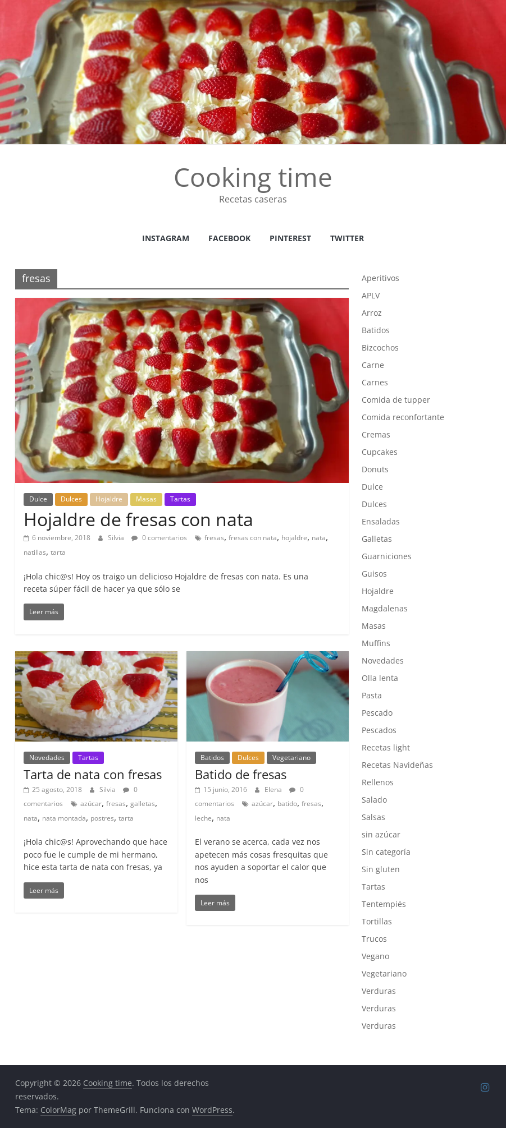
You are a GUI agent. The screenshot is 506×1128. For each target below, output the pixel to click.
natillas (35, 552)
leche (203, 818)
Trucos (374, 938)
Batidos (212, 757)
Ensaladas (381, 521)
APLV (371, 295)
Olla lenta (380, 678)
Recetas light (386, 747)
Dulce (38, 499)
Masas (146, 499)
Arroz (372, 312)
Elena (274, 789)
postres (102, 818)
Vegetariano (291, 757)
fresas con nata (253, 537)
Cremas (376, 434)
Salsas (373, 817)
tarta (58, 552)
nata (319, 537)
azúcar (91, 803)
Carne (373, 365)
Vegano (375, 956)
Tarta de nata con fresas (93, 774)
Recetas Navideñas (397, 764)
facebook (229, 238)
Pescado (377, 712)
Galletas (377, 538)
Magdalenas (385, 608)
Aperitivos (380, 278)
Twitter (347, 238)
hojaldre (294, 537)
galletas (142, 803)
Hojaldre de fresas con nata (138, 519)
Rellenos (378, 782)
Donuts (375, 469)
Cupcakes (380, 451)
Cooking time (253, 176)
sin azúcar (381, 834)
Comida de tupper (396, 399)
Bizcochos (380, 347)
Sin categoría (386, 851)
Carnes (375, 382)
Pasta (372, 695)
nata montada (64, 818)
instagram (165, 238)
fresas (214, 537)
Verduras (379, 991)
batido (287, 803)
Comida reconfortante (403, 417)
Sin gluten (381, 869)
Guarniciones (387, 556)
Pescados (379, 730)
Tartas (180, 499)
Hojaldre (108, 499)
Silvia (117, 537)
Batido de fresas (240, 774)
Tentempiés (384, 904)
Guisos (374, 573)
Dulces (71, 499)
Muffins (376, 643)
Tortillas (377, 921)
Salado (374, 799)
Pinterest (290, 238)
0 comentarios (159, 537)
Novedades (47, 757)
